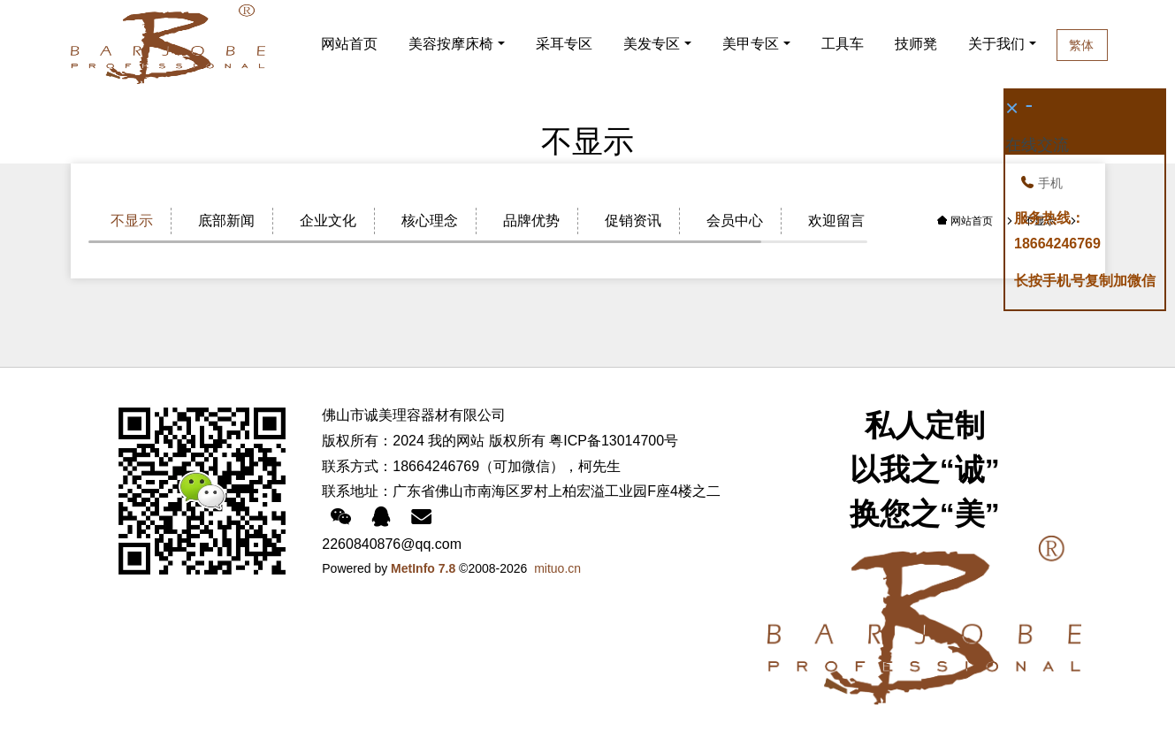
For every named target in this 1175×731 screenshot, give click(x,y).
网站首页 (349, 43)
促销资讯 (633, 220)
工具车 (842, 43)
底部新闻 (226, 220)
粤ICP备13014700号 (613, 440)
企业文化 (328, 220)
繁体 (1115, 45)
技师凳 (918, 43)
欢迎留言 (836, 220)
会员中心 (734, 220)
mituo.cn (557, 568)
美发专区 (651, 43)
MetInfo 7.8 (423, 568)
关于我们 (1020, 43)
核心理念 (429, 220)
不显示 (132, 220)
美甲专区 (750, 43)
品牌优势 (531, 220)
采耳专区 (564, 43)
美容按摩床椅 (450, 43)
